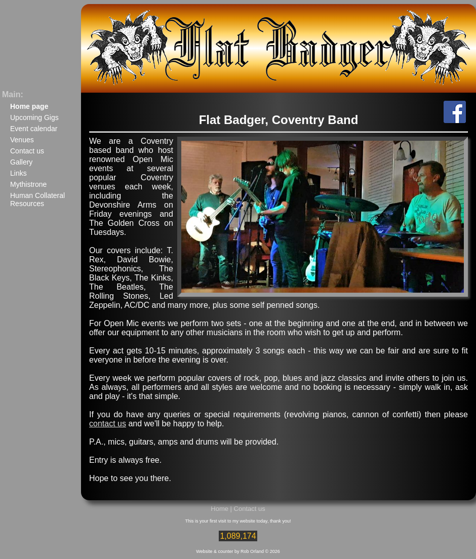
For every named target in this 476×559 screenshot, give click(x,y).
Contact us (27, 151)
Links (18, 173)
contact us (107, 423)
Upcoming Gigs (34, 117)
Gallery (21, 162)
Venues (22, 140)
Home (219, 508)
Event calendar (33, 129)
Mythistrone (28, 184)
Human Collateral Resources (37, 199)
